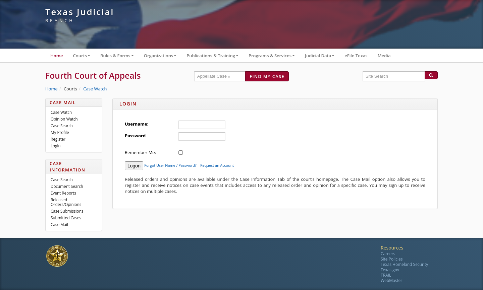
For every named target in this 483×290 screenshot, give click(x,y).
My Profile (60, 132)
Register (58, 139)
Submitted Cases (66, 217)
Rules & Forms (119, 57)
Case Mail (59, 224)
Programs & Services (274, 57)
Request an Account (217, 165)
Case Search (62, 125)
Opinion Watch (64, 119)
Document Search (67, 186)
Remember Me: (140, 152)
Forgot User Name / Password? (170, 165)
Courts (84, 57)
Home (56, 56)
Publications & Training (215, 57)
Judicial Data (322, 57)
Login (56, 145)
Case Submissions (67, 211)
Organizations (163, 57)
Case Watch (95, 89)
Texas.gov (390, 270)
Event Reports (63, 193)
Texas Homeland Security (404, 264)
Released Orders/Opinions (66, 202)
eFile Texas (355, 56)
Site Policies (391, 259)
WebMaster (391, 280)
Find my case (267, 76)
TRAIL (386, 275)
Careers (388, 254)
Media (384, 56)
